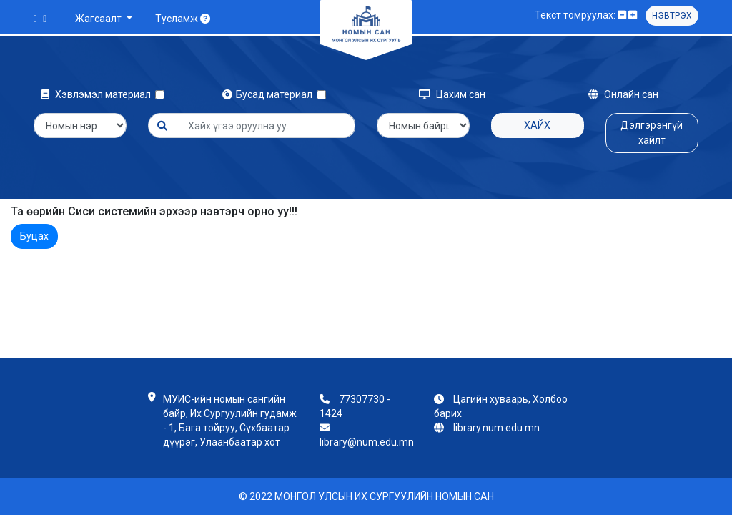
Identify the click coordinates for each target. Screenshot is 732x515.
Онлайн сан (623, 94)
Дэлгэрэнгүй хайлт (651, 132)
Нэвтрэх (672, 16)
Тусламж (182, 18)
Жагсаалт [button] (99, 18)
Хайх (537, 125)
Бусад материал (269, 94)
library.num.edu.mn (496, 427)
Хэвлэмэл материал (98, 94)
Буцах (34, 236)
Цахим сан (452, 94)
